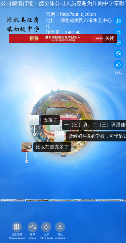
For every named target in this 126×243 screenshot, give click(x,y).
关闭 (110, 38)
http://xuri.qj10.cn (78, 14)
